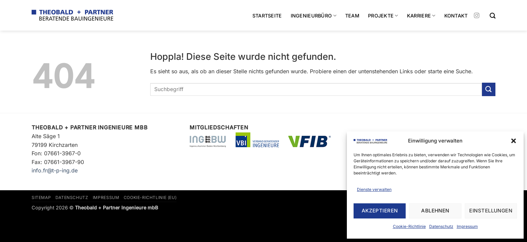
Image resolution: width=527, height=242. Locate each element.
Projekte (383, 15)
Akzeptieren (380, 210)
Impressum (467, 226)
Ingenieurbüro (313, 15)
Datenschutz (441, 226)
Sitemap (41, 197)
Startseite (267, 15)
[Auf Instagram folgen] (476, 16)
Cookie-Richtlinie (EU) (150, 197)
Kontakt (456, 15)
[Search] (492, 16)
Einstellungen (490, 210)
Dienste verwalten (374, 189)
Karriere (421, 15)
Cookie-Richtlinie (409, 226)
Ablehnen (435, 210)
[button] (513, 140)
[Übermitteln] (488, 89)
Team (352, 15)
